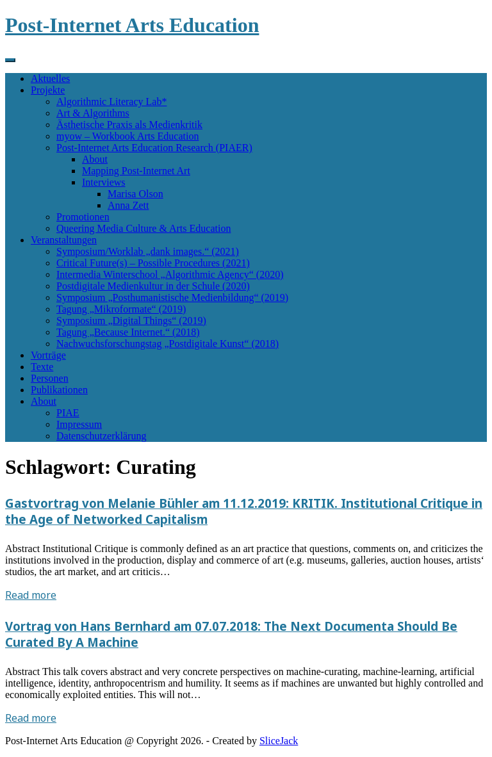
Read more (30, 595)
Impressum (79, 424)
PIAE (67, 412)
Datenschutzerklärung (101, 435)
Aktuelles (50, 78)
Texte (42, 366)
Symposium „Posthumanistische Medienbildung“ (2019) (172, 297)
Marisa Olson (135, 193)
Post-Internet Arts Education (132, 25)
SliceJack (278, 740)
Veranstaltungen (64, 239)
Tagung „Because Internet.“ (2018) (128, 332)
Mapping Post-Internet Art (136, 170)
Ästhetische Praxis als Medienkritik (129, 124)
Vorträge (48, 355)
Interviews (104, 182)
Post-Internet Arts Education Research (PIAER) (154, 147)
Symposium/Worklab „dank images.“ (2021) (147, 251)
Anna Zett (128, 205)
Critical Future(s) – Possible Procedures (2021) (153, 262)
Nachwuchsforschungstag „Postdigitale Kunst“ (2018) (167, 343)
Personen (50, 378)
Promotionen (83, 216)
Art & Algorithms (92, 113)
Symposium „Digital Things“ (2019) (131, 320)
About (95, 159)
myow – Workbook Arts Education (127, 136)
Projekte (48, 90)
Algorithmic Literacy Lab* (111, 101)
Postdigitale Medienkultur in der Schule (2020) (153, 286)
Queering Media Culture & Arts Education (143, 228)
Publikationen (59, 389)
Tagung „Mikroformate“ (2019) (121, 309)
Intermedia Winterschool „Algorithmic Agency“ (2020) (170, 274)
